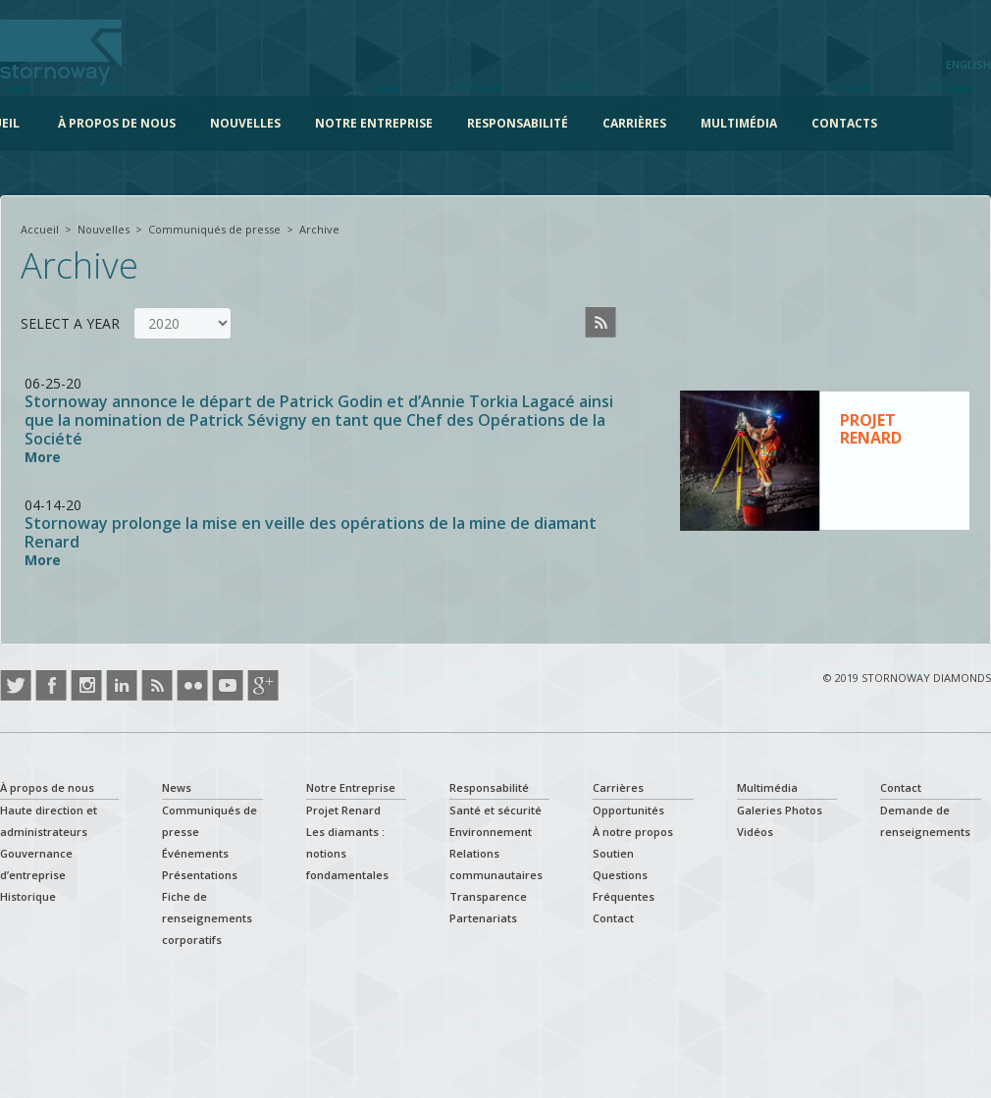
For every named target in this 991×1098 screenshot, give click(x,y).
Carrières (665, 123)
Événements (195, 853)
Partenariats (483, 918)
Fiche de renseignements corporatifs (207, 918)
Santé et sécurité (495, 810)
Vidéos (755, 831)
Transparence (488, 896)
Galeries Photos (779, 810)
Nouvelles (275, 123)
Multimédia (769, 123)
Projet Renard (343, 810)
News (176, 787)
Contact (613, 918)
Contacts (875, 123)
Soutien (613, 853)
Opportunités (628, 810)
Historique (28, 896)
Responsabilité (548, 123)
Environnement (490, 831)
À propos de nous (147, 123)
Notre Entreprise (404, 123)
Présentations (199, 874)
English (968, 64)
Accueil (25, 123)
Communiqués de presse (214, 229)
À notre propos (633, 831)
